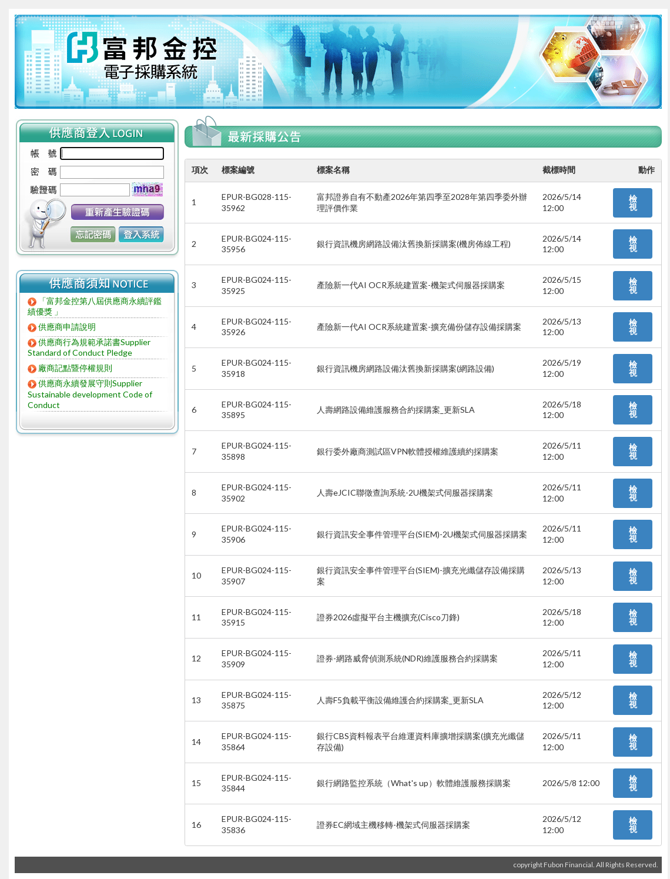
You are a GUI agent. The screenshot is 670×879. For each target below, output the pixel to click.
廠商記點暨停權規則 (75, 368)
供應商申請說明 (67, 327)
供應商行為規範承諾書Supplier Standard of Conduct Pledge (89, 347)
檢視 (633, 202)
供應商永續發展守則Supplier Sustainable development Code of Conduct (90, 394)
